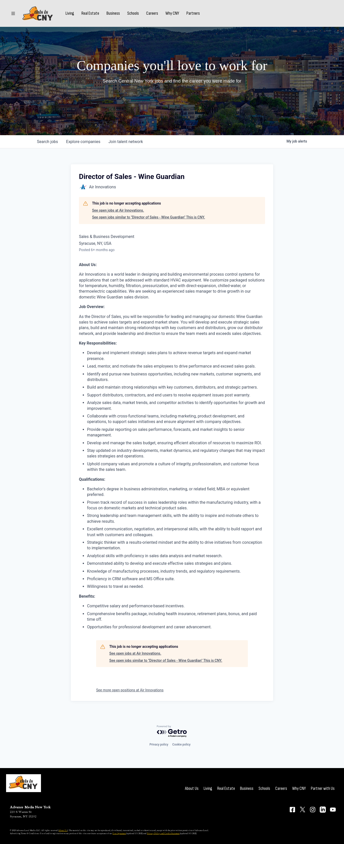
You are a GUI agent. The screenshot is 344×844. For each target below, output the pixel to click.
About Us (192, 788)
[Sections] (13, 13)
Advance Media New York (30, 807)
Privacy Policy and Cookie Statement (163, 833)
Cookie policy (181, 744)
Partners (193, 13)
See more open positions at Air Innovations (130, 690)
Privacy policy (158, 744)
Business (113, 13)
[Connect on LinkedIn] (323, 810)
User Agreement (119, 833)
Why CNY (172, 13)
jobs (47, 141)
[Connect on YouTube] (333, 810)
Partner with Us (323, 788)
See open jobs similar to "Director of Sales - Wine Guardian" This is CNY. (148, 217)
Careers (152, 13)
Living (70, 13)
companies (83, 141)
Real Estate (90, 13)
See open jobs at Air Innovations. (118, 210)
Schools (133, 13)
